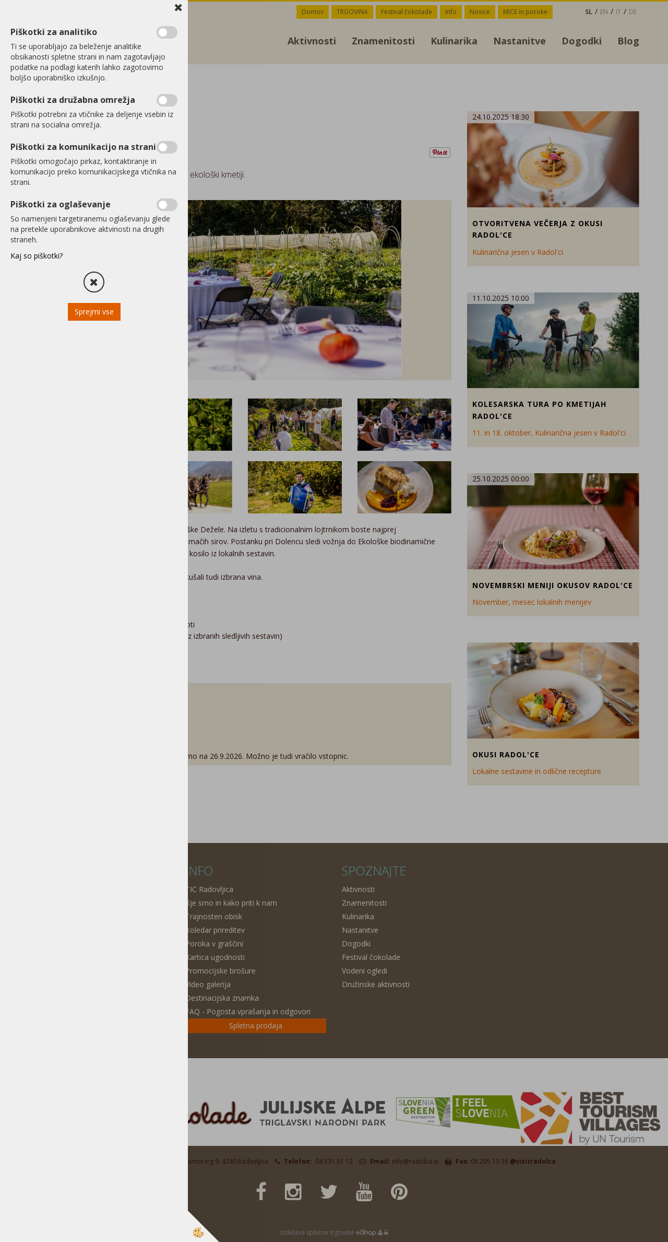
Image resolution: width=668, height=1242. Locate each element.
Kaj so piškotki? (36, 256)
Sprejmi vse (94, 312)
